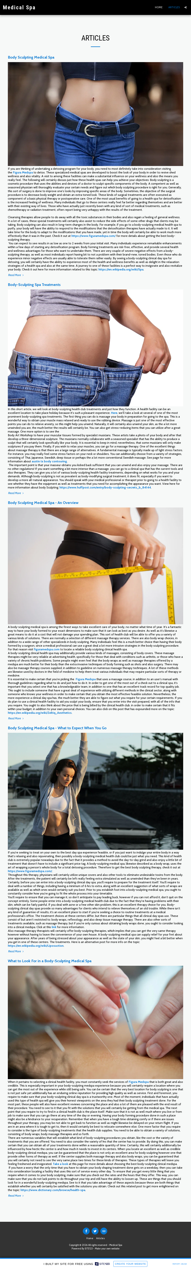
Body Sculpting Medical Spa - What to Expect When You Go (57, 728)
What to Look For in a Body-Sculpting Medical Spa (49, 961)
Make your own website (107, 1248)
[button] (185, 7)
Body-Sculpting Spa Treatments (34, 284)
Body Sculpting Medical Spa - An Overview (43, 502)
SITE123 (89, 1248)
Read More (16, 275)
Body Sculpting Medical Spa (31, 57)
